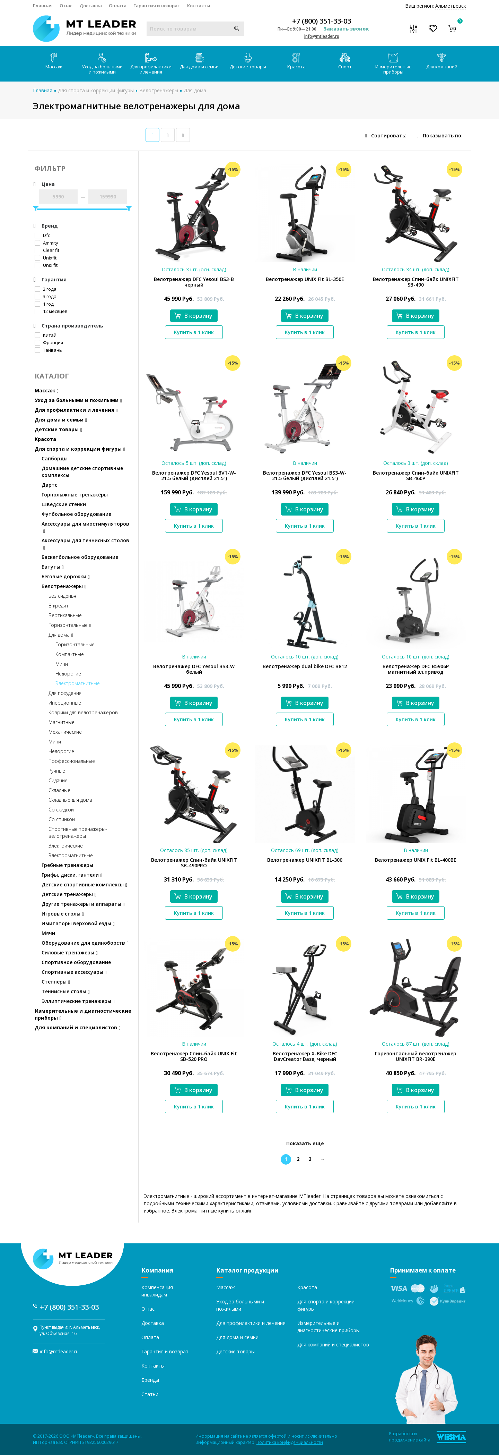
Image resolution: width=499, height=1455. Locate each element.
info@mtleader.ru (321, 36)
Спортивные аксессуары (74, 972)
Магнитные (62, 722)
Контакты (198, 5)
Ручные (57, 770)
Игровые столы (63, 913)
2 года (45, 289)
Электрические (66, 845)
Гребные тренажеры (69, 865)
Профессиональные (72, 761)
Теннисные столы (66, 991)
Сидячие (58, 780)
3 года (45, 296)
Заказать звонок (346, 28)
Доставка (90, 5)
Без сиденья (62, 596)
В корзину (193, 316)
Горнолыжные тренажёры (75, 494)
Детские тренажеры (69, 894)
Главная (43, 5)
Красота (296, 61)
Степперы (56, 981)
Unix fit (46, 265)
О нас (66, 5)
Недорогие (68, 673)
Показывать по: (443, 135)
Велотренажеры (158, 90)
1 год (44, 304)
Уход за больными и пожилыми (102, 64)
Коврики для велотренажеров (83, 712)
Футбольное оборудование (76, 514)
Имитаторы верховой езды (78, 923)
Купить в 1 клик (194, 332)
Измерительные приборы (393, 64)
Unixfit (45, 258)
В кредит (59, 605)
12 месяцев (51, 311)
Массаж (53, 61)
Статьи (149, 1394)
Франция (49, 342)
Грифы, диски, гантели (72, 874)
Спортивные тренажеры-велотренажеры (78, 832)
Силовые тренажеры (70, 952)
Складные (59, 790)
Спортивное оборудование (76, 962)
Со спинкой (62, 819)
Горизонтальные (70, 625)
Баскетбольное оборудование (80, 557)
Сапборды (55, 458)
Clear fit (47, 250)
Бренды (150, 1380)
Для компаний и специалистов (78, 1027)
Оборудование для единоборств (85, 942)
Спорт (345, 61)
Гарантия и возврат (156, 5)
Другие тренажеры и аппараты (83, 904)
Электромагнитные (77, 683)
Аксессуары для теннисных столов (85, 544)
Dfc (42, 235)
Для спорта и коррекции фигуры (96, 90)
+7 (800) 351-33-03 (321, 21)
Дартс (49, 485)
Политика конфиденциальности (289, 1442)
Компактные (69, 654)
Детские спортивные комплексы (84, 884)
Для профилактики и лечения (151, 64)
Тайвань (48, 350)
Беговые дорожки (66, 576)
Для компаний (441, 61)
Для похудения (65, 693)
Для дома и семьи (199, 61)
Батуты (53, 566)
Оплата (117, 5)
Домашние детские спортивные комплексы (82, 471)
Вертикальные (65, 615)
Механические (65, 732)
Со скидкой (61, 809)
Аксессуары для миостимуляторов (85, 527)
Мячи (48, 933)
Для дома (195, 90)
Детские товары (248, 61)
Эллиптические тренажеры (78, 1001)
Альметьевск (450, 5)
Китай (45, 335)
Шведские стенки (64, 504)
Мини (61, 664)
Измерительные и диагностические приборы (83, 1014)
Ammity (46, 243)
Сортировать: (388, 135)
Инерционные (65, 702)
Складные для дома (70, 800)
